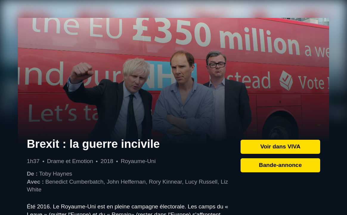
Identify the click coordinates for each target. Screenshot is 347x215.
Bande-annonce (280, 165)
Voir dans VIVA (280, 146)
